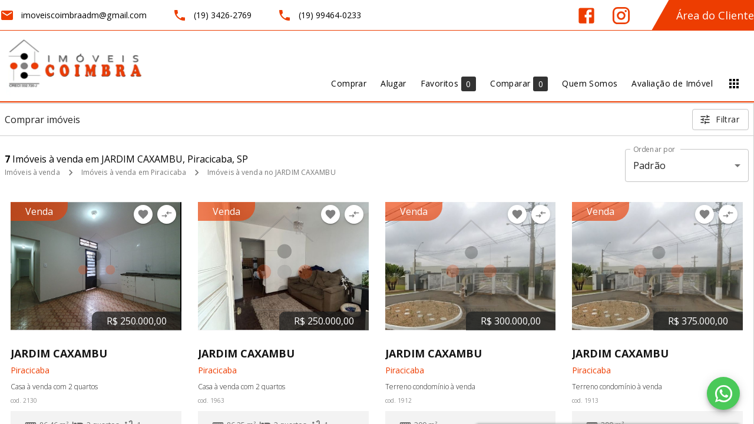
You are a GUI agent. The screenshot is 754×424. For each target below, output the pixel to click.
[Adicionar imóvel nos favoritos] (143, 214)
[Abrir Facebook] (586, 15)
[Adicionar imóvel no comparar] (166, 214)
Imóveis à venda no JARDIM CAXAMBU (271, 172)
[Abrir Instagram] (621, 15)
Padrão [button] (649, 165)
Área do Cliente (715, 15)
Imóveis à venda (32, 172)
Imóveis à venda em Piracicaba (133, 172)
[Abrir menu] (734, 83)
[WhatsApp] (723, 393)
